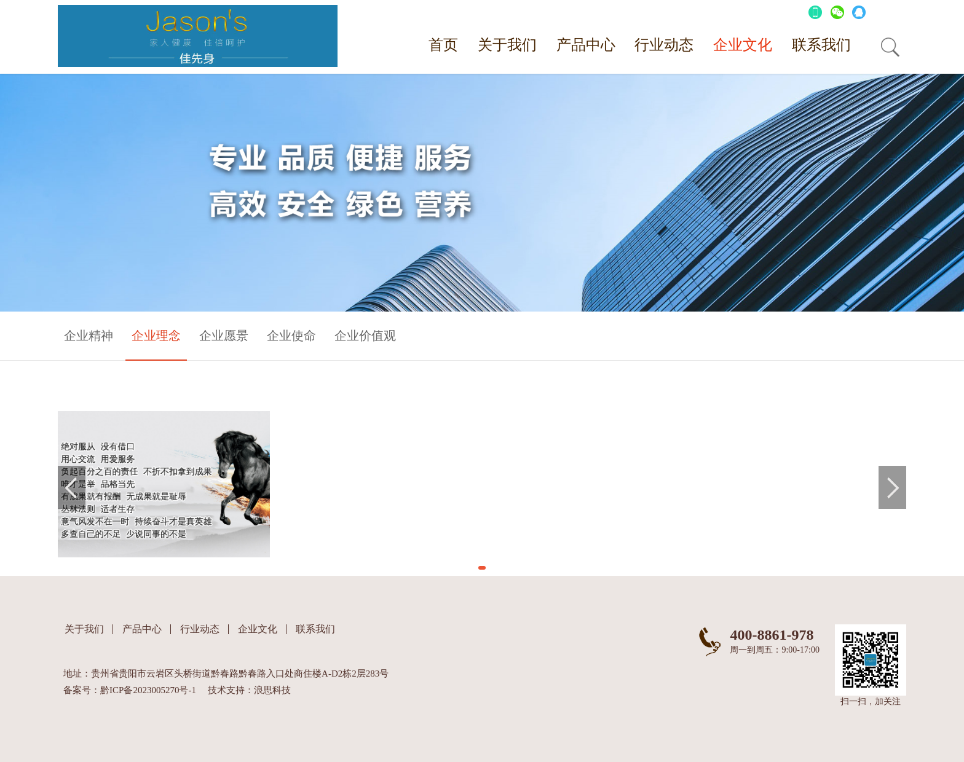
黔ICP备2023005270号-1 (148, 690)
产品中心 (585, 45)
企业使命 (291, 335)
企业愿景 (223, 335)
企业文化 (742, 45)
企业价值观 (365, 335)
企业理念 (156, 335)
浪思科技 (272, 690)
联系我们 (821, 45)
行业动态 (663, 45)
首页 (443, 45)
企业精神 (88, 335)
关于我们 (507, 45)
